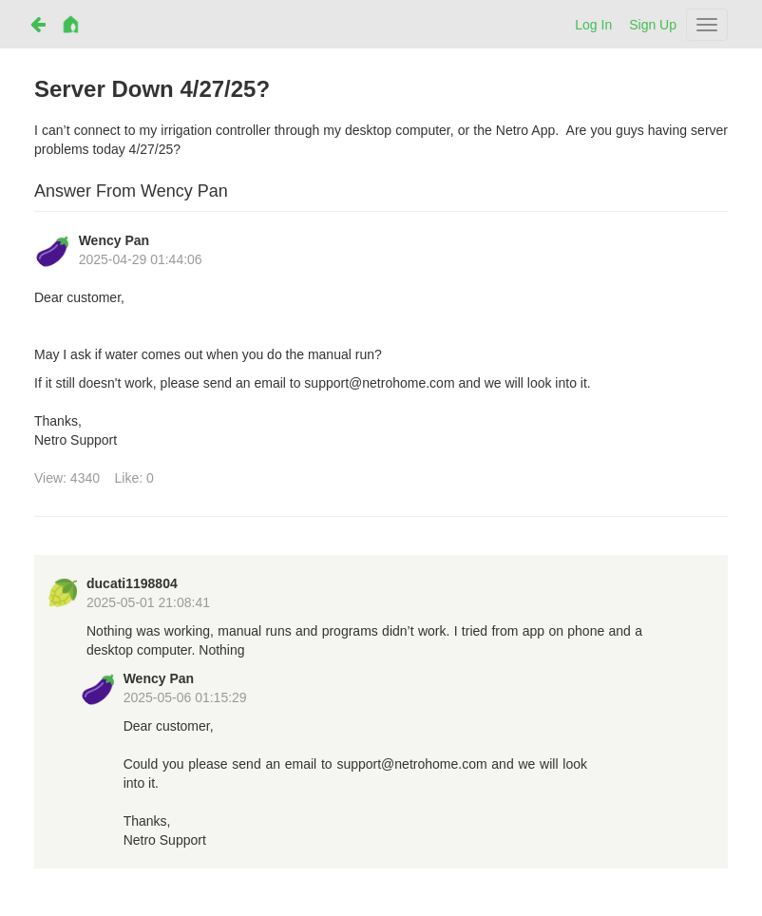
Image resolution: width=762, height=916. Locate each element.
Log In (593, 24)
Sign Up (652, 24)
